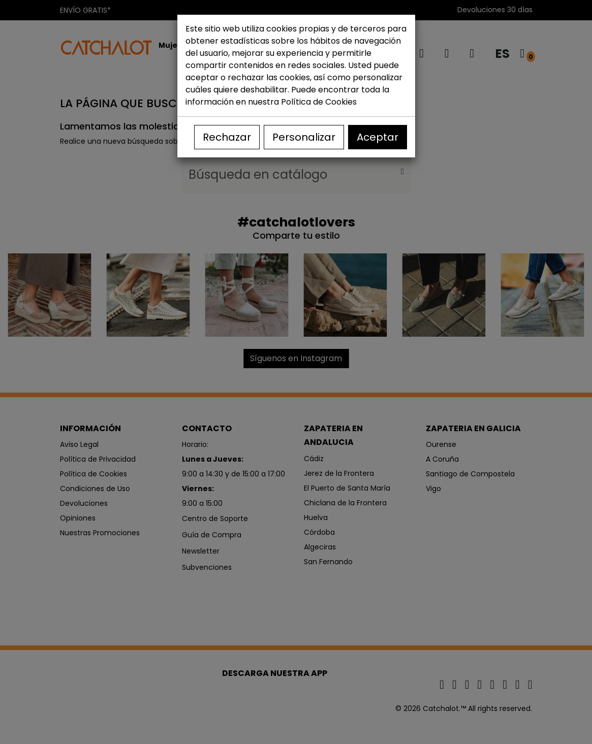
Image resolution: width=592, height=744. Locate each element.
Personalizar (303, 137)
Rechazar (227, 137)
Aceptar (377, 137)
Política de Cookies (319, 102)
